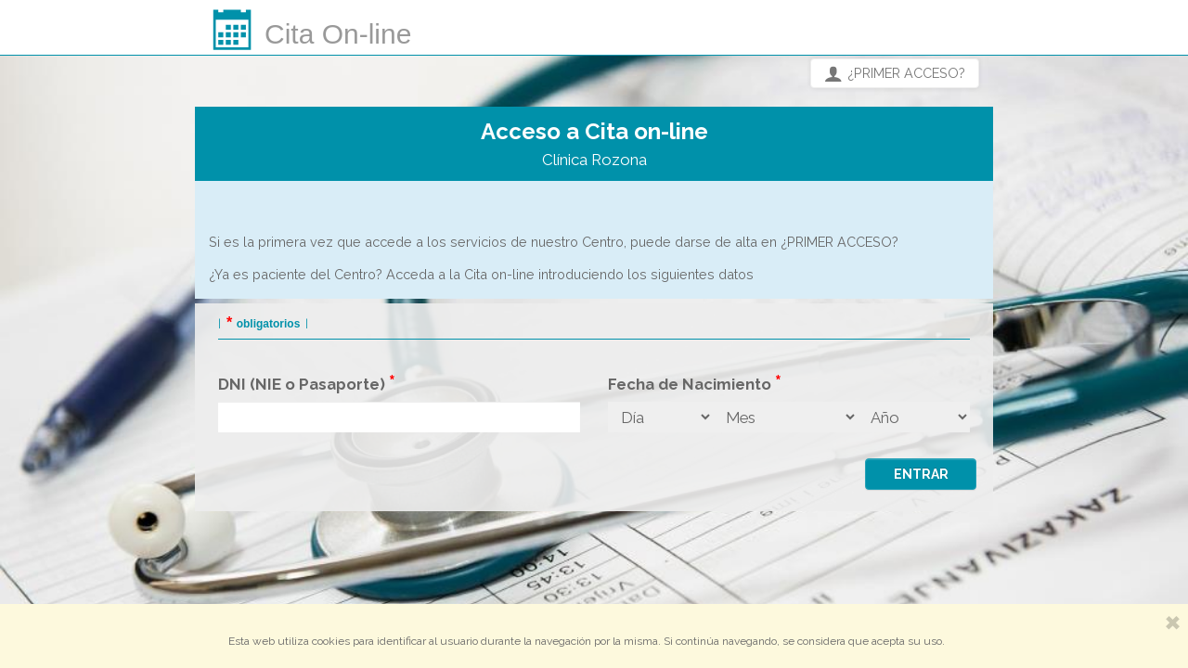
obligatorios (269, 323)
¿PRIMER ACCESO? (894, 73)
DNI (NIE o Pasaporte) (301, 384)
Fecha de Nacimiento (689, 384)
